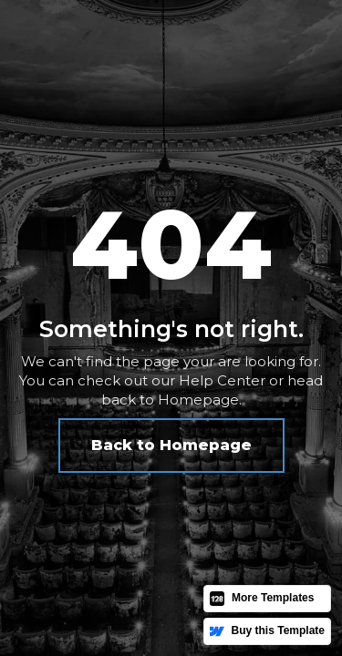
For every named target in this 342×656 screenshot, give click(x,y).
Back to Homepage (171, 445)
